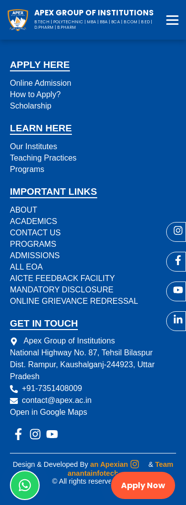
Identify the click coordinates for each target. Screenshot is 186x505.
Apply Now (143, 485)
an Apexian (109, 464)
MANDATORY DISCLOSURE (62, 289)
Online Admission (40, 83)
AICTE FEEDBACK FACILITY (62, 278)
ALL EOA (26, 267)
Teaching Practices (43, 158)
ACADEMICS (33, 221)
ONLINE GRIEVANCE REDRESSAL (74, 301)
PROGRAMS (33, 244)
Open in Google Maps (48, 412)
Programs (27, 169)
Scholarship (31, 106)
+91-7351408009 (52, 388)
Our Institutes (33, 146)
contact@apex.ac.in (57, 400)
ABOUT (23, 210)
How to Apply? (35, 94)
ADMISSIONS (35, 255)
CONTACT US (35, 232)
